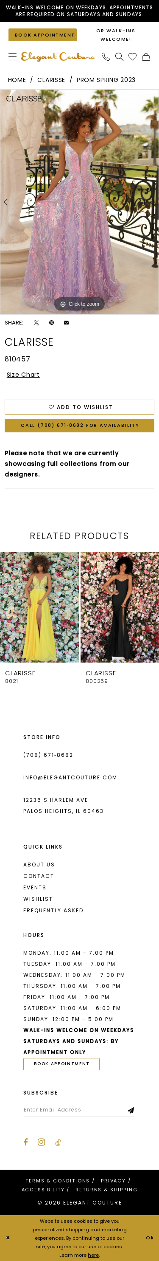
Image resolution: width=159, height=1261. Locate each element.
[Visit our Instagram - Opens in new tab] (41, 1142)
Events (35, 887)
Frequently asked (53, 910)
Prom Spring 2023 (106, 80)
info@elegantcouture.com (70, 777)
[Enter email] (78, 1110)
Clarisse (51, 80)
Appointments (131, 7)
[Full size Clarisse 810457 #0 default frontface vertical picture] (79, 202)
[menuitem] (13, 56)
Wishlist (38, 899)
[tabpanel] (79, 202)
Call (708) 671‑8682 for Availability (80, 425)
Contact (38, 876)
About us (39, 864)
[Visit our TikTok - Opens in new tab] (58, 1142)
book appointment (62, 1064)
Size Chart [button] (23, 374)
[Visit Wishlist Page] (132, 56)
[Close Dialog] (8, 1238)
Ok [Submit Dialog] (150, 1238)
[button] (13, 56)
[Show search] (119, 56)
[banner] (58, 57)
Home (17, 80)
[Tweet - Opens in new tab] (36, 322)
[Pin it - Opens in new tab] (51, 322)
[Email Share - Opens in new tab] (66, 322)
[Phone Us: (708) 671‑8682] (106, 56)
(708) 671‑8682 (48, 755)
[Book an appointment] (42, 34)
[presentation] (39, 607)
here (93, 1255)
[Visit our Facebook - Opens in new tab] (25, 1142)
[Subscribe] (131, 1110)
